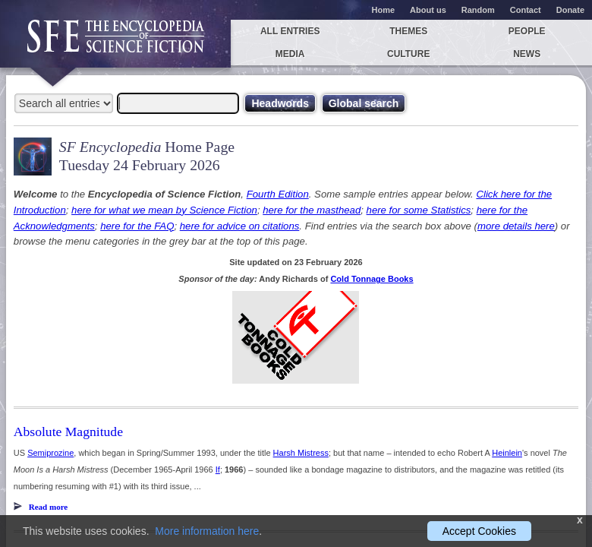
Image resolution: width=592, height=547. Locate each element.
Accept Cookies (479, 531)
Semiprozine (50, 452)
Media (290, 54)
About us (428, 9)
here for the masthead (312, 210)
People (527, 31)
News (526, 54)
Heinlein (507, 452)
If (218, 469)
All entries (290, 31)
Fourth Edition (278, 194)
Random (478, 9)
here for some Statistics (419, 210)
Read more (48, 506)
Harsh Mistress (301, 452)
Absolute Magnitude (68, 431)
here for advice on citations (240, 226)
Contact (525, 9)
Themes (408, 31)
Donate (570, 9)
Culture (408, 54)
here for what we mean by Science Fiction (164, 210)
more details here (516, 226)
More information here (207, 531)
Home (383, 9)
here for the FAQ (137, 226)
